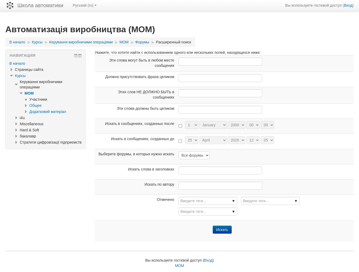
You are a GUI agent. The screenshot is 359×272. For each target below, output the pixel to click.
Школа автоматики (40, 5)
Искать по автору (159, 184)
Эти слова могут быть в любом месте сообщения (141, 63)
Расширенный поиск (173, 42)
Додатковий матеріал (47, 111)
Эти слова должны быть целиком (145, 108)
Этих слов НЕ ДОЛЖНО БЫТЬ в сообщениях (146, 94)
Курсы (20, 76)
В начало (17, 63)
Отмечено (165, 199)
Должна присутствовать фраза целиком (139, 77)
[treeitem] (45, 63)
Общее (35, 105)
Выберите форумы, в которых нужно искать (136, 154)
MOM (29, 93)
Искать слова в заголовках (151, 169)
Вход (348, 5)
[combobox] (208, 201)
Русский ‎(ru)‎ (85, 5)
